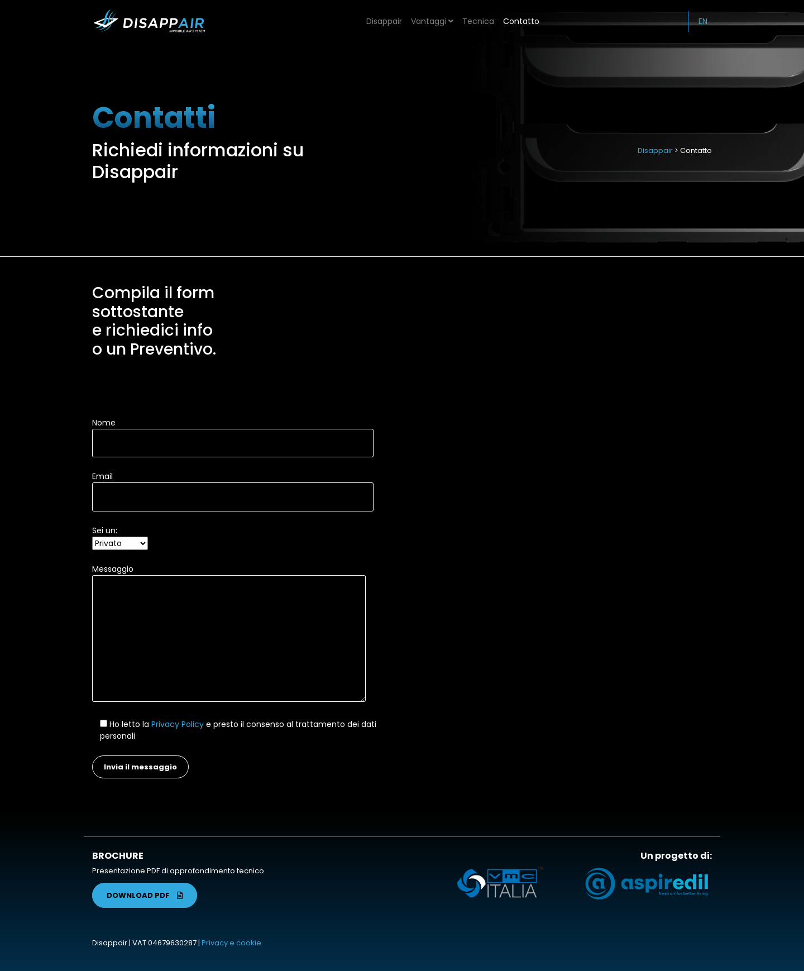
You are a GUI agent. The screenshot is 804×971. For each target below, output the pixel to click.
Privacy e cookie (231, 942)
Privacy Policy (177, 724)
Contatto (521, 21)
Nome (233, 432)
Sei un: (120, 537)
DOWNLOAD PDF (145, 895)
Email (233, 486)
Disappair (384, 21)
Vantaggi (432, 21)
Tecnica (478, 21)
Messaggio (229, 634)
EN (702, 21)
